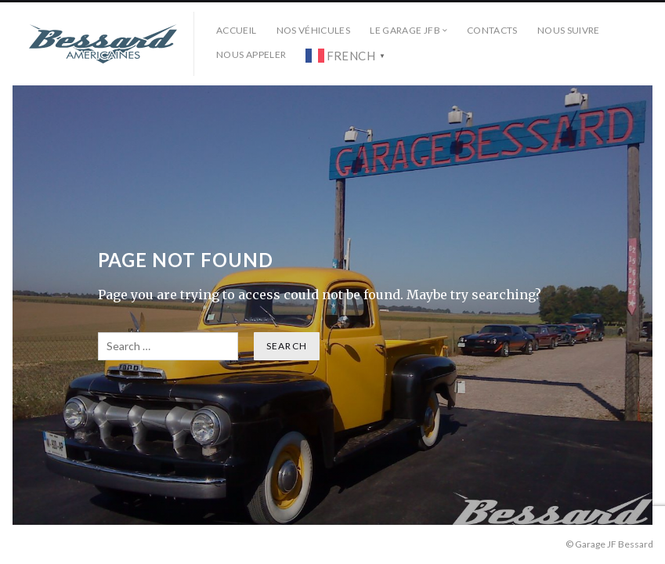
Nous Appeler (251, 54)
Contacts (492, 30)
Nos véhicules (313, 30)
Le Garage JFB (405, 30)
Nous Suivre (568, 30)
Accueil (236, 30)
